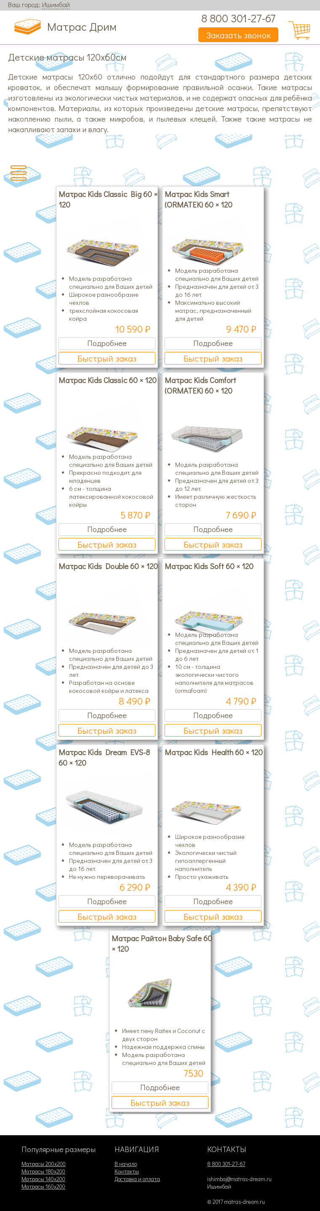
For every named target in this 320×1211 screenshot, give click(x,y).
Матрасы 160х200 (43, 1186)
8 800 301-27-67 (238, 18)
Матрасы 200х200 (43, 1164)
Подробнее (107, 343)
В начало (126, 1164)
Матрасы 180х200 (43, 1171)
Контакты (127, 1171)
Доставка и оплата (137, 1179)
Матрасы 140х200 (43, 1179)
